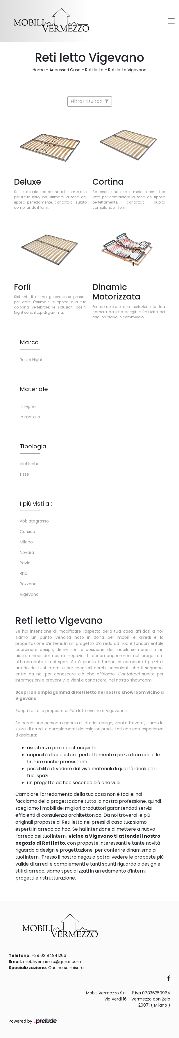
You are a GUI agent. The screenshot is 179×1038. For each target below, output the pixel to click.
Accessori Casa (64, 70)
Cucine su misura (66, 968)
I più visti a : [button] (36, 504)
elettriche (30, 464)
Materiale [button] (34, 389)
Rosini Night (31, 360)
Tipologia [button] (33, 446)
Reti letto (94, 70)
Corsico (27, 531)
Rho (23, 573)
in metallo (30, 417)
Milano (26, 542)
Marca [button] (29, 342)
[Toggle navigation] (171, 20)
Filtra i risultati (90, 101)
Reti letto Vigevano (127, 70)
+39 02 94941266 (49, 955)
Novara (27, 552)
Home (39, 70)
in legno (28, 406)
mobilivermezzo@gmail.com (52, 961)
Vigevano (29, 594)
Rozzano (28, 584)
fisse (24, 474)
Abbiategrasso (34, 521)
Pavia (25, 563)
